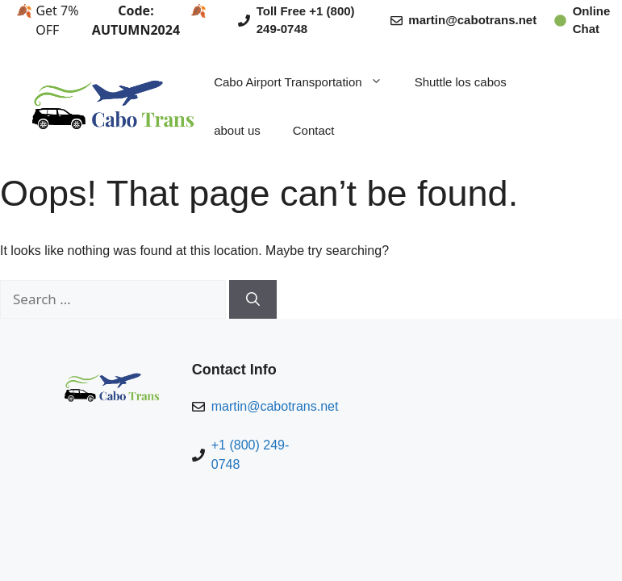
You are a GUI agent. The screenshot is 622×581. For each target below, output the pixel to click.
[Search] (253, 299)
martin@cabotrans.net (472, 20)
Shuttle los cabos (461, 82)
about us (237, 130)
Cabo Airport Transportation (306, 82)
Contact (314, 130)
